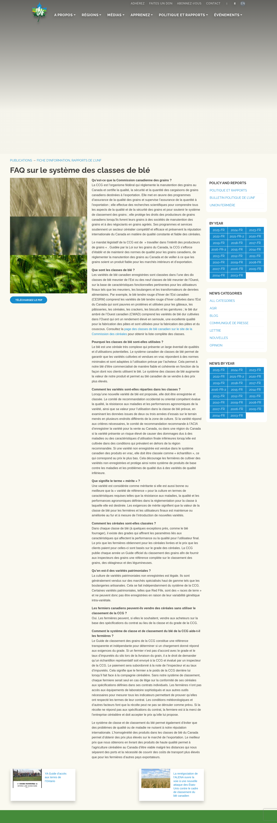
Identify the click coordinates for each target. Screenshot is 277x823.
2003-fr (237, 275)
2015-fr (237, 249)
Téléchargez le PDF (28, 300)
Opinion (216, 345)
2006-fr (237, 269)
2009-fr (237, 262)
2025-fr (218, 230)
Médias (114, 15)
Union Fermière (222, 205)
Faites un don (161, 3)
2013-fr (218, 256)
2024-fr (237, 230)
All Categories (222, 301)
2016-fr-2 (218, 249)
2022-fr (218, 236)
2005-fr (255, 269)
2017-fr (255, 243)
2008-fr (255, 262)
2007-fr (219, 269)
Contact (213, 3)
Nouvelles (219, 338)
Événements (226, 15)
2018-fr (237, 243)
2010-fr (218, 262)
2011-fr (254, 256)
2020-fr (255, 236)
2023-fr (255, 230)
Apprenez (140, 15)
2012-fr (236, 256)
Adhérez (138, 3)
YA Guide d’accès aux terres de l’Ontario (56, 777)
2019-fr (218, 243)
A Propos (63, 15)
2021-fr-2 (237, 236)
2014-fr (255, 249)
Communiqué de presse (229, 323)
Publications (21, 160)
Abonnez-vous (189, 3)
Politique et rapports (182, 15)
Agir (213, 308)
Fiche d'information (53, 160)
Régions (90, 15)
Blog (214, 316)
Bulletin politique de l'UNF (232, 198)
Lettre (215, 330)
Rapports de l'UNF (86, 160)
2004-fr (219, 275)
